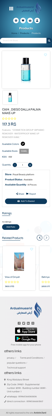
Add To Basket (26, 201)
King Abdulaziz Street (18, 380)
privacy (10, 358)
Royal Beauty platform (19, 174)
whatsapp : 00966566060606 (22, 397)
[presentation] (46, 238)
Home (14, 33)
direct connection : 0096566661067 (25, 401)
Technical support (16, 368)
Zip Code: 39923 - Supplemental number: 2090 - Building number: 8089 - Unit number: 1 (27, 388)
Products (24, 33)
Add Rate (10, 227)
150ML (24, 151)
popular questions (16, 363)
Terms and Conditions (31, 358)
